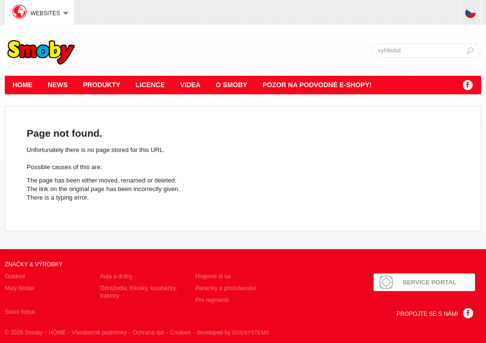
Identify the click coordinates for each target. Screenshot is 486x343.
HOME (22, 85)
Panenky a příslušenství (225, 288)
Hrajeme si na (213, 276)
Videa (190, 85)
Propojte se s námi (427, 314)
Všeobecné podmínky (98, 332)
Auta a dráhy (116, 276)
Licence (150, 85)
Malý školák (20, 288)
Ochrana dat (148, 332)
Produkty (102, 85)
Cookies (180, 332)
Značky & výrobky (33, 264)
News (58, 85)
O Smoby (231, 85)
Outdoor (15, 276)
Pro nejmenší (212, 300)
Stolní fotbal (20, 312)
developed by (233, 332)
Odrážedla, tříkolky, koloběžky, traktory (138, 292)
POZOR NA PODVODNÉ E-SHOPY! (317, 85)
